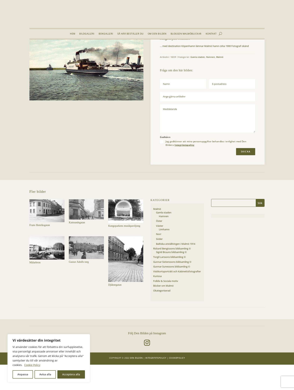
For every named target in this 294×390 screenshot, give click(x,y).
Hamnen (80, 48)
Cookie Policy (32, 365)
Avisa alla (45, 374)
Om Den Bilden (157, 33)
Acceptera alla (71, 374)
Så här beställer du (130, 33)
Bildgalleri (86, 33)
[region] (49, 358)
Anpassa (22, 374)
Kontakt (211, 33)
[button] (137, 57)
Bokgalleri (106, 33)
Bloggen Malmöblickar (186, 33)
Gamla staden (66, 48)
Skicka (245, 176)
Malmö (53, 48)
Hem (72, 33)
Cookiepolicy (177, 383)
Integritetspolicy (184, 170)
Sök (260, 228)
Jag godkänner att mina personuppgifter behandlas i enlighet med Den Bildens (206, 168)
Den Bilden (136, 383)
